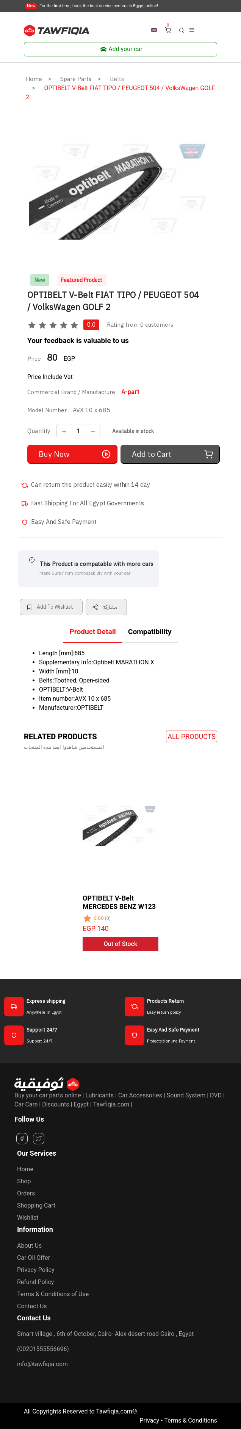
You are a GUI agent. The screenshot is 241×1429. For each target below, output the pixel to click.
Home (34, 79)
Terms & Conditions (191, 1420)
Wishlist (27, 1217)
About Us (29, 1245)
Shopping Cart (36, 1205)
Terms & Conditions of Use (53, 1294)
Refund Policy (35, 1282)
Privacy (149, 1420)
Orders (26, 1193)
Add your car (120, 49)
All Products (191, 736)
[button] (181, 29)
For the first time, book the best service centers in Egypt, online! (91, 5)
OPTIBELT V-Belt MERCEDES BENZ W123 (119, 902)
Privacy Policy (36, 1269)
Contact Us (32, 1306)
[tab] (92, 633)
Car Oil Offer (33, 1257)
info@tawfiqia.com (42, 1364)
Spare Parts (75, 79)
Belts (117, 79)
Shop (24, 1181)
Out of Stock (121, 943)
